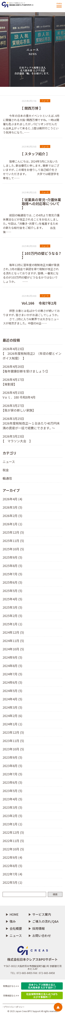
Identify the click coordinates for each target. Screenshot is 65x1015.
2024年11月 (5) (13, 640)
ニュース (9, 461)
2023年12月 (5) (13, 732)
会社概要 (16, 928)
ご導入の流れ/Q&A (45, 921)
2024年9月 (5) (12, 657)
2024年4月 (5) (12, 699)
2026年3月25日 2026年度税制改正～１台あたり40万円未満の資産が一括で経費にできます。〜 (31, 423)
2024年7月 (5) (12, 674)
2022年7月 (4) (12, 874)
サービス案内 (41, 914)
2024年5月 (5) (12, 690)
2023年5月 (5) (12, 790)
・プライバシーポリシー (13, 1006)
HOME (14, 914)
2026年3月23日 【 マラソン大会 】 (17, 438)
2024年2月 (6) (12, 715)
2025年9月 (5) (12, 557)
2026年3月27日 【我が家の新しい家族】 (18, 407)
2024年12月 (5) (13, 632)
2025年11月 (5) (13, 540)
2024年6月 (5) (12, 682)
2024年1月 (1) (12, 724)
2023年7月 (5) (12, 774)
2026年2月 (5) (12, 515)
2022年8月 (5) (12, 865)
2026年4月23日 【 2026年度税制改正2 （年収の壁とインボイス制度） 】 (32, 353)
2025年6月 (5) (12, 582)
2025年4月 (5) (12, 599)
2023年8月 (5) (12, 765)
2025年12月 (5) (13, 532)
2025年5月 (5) (12, 590)
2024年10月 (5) (13, 649)
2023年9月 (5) (12, 757)
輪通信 (7, 478)
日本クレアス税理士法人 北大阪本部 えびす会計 (41, 986)
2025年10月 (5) (13, 549)
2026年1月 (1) (12, 524)
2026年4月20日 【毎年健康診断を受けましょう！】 (25, 368)
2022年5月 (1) (12, 882)
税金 (6, 470)
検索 (55, 894)
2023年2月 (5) (12, 815)
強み (13, 921)
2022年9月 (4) (12, 857)
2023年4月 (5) (12, 799)
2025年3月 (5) (12, 607)
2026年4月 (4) (12, 499)
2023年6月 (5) (12, 782)
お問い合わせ (41, 935)
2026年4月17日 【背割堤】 (13, 381)
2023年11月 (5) (13, 740)
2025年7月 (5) (12, 574)
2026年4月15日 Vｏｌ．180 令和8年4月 (19, 394)
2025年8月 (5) (12, 565)
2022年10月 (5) (13, 849)
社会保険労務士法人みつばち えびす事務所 (42, 995)
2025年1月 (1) (12, 624)
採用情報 (38, 928)
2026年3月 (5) (12, 507)
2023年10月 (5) (13, 749)
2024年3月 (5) (12, 707)
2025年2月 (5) (12, 615)
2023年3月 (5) (12, 807)
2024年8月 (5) (12, 665)
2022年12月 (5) (13, 832)
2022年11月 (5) (13, 840)
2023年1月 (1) (12, 824)
